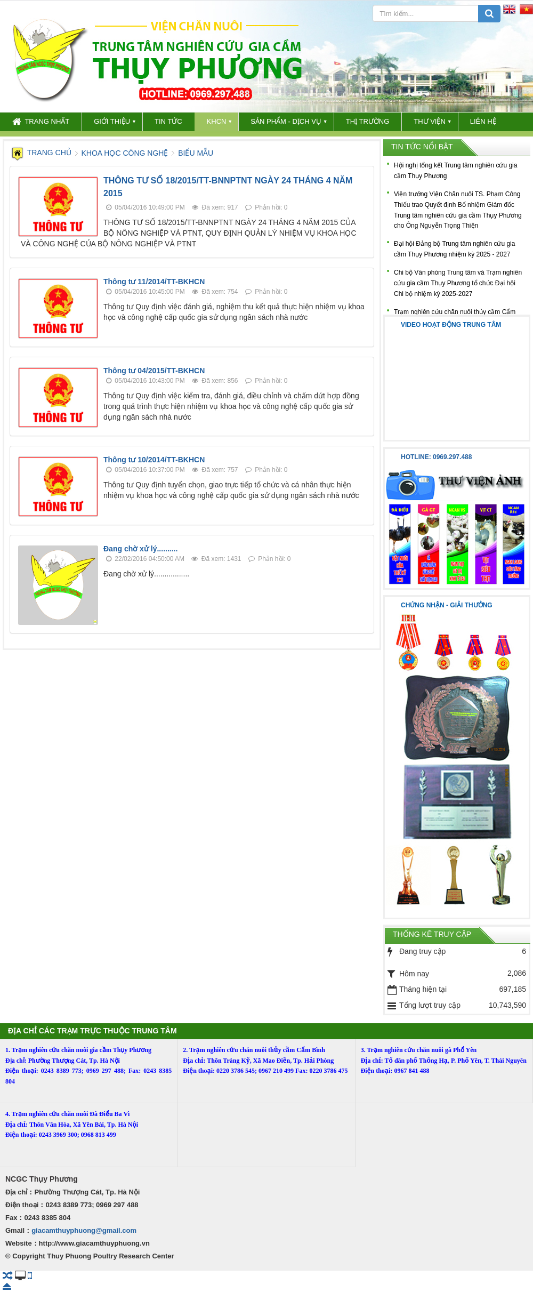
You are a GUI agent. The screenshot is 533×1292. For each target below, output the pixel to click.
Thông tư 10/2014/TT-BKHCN (154, 459)
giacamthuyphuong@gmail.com (83, 1230)
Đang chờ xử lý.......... (140, 548)
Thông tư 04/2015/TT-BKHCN (154, 370)
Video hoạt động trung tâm (451, 324)
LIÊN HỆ (483, 121)
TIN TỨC (168, 121)
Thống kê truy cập (432, 934)
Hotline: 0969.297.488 (436, 457)
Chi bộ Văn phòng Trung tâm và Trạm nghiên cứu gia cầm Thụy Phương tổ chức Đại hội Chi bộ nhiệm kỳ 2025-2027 (458, 283)
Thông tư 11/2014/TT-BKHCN (154, 281)
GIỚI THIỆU (112, 121)
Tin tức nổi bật (422, 146)
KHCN (217, 121)
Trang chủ (42, 152)
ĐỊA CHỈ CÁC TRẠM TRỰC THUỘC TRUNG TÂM (92, 1030)
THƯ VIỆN (430, 121)
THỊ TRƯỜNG (368, 121)
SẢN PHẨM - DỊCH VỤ (286, 121)
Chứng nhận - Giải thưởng (446, 605)
